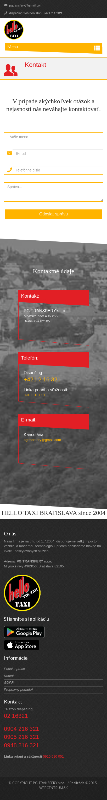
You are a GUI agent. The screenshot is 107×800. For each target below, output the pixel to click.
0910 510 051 (35, 395)
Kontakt (9, 676)
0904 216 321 (21, 729)
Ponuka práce (14, 669)
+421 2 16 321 (42, 379)
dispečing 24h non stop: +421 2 (33, 13)
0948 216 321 (21, 745)
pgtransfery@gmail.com (23, 5)
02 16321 (16, 716)
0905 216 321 (21, 737)
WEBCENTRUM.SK (53, 788)
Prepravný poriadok (18, 690)
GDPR (9, 682)
